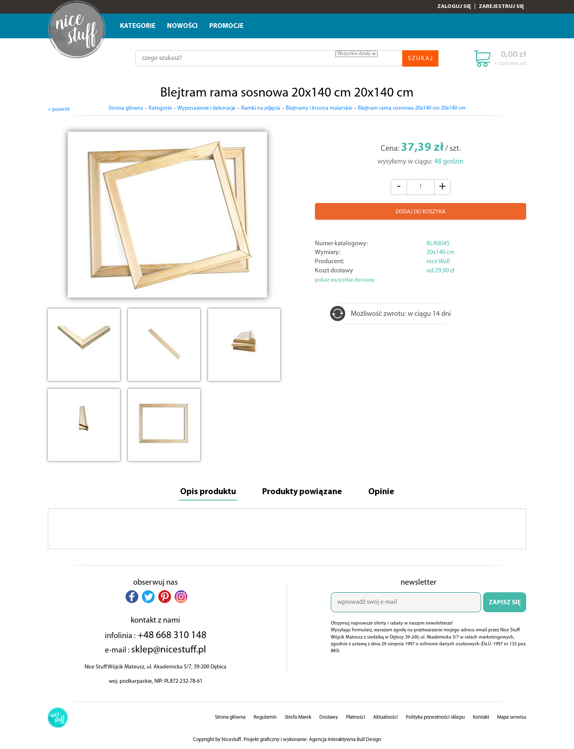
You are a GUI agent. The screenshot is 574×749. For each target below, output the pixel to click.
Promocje (226, 26)
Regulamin (265, 716)
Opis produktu (206, 491)
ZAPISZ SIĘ (505, 602)
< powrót (59, 109)
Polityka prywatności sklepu (435, 716)
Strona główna (125, 108)
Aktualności (385, 716)
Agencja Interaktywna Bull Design (345, 739)
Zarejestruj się (501, 7)
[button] (132, 596)
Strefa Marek (298, 716)
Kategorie (137, 26)
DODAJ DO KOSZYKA (421, 211)
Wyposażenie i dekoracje (206, 108)
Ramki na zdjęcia (260, 108)
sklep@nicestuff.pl (168, 649)
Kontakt (481, 716)
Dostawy (328, 716)
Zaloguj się (454, 7)
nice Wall (438, 261)
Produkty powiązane (302, 491)
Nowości (182, 26)
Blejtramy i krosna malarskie (319, 108)
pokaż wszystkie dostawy (345, 279)
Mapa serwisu (511, 716)
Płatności (355, 716)
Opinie (383, 491)
